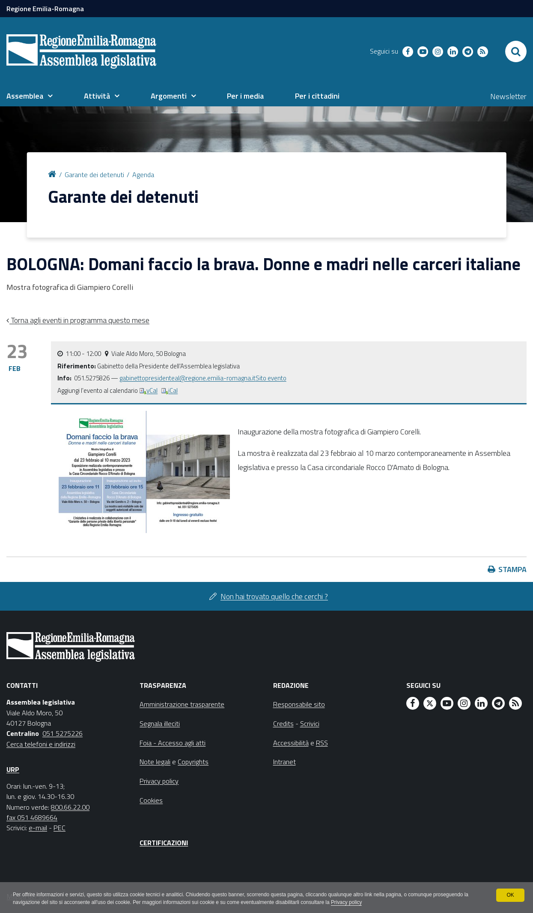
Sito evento (271, 378)
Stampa (512, 569)
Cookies (151, 800)
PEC (60, 828)
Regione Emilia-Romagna (45, 8)
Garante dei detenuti (94, 174)
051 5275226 (62, 733)
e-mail (38, 828)
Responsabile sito (299, 704)
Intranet (284, 761)
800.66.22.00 (70, 807)
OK (510, 895)
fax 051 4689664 (31, 817)
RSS (322, 743)
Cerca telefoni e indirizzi (40, 744)
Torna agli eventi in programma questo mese (79, 320)
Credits (283, 723)
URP (12, 769)
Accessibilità (291, 743)
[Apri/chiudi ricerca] (516, 51)
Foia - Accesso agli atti (172, 743)
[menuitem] (29, 96)
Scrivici (309, 723)
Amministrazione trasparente (182, 704)
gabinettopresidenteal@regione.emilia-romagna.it (187, 378)
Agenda (143, 174)
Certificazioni (164, 843)
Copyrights (193, 761)
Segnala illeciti (160, 723)
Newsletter (508, 96)
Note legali (155, 761)
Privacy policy (350, 903)
